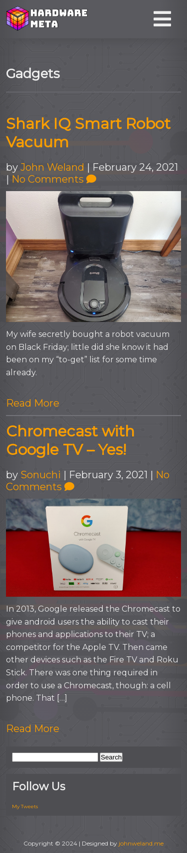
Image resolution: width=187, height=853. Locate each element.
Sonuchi (40, 475)
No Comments (53, 179)
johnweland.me (141, 843)
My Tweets (25, 806)
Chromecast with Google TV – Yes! (70, 440)
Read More (32, 403)
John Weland (52, 167)
